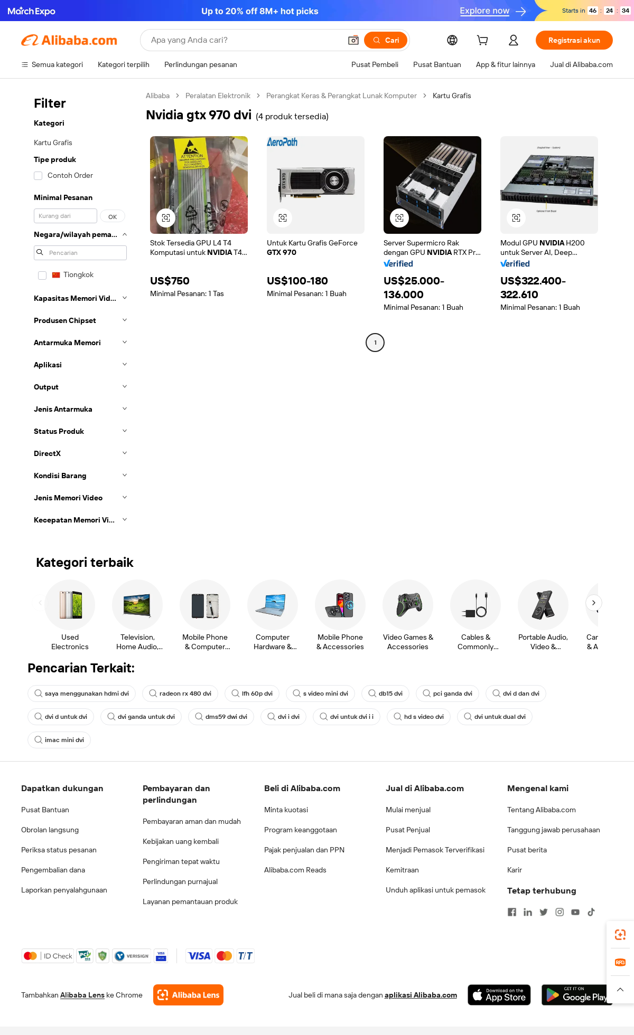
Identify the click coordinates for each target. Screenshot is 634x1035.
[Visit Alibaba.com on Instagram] (559, 912)
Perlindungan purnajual (180, 881)
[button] (353, 40)
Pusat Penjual (408, 829)
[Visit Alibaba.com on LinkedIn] (528, 912)
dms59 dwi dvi (221, 717)
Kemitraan (402, 870)
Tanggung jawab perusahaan (553, 829)
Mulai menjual (408, 809)
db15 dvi (385, 693)
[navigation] (80, 310)
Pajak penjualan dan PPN (304, 850)
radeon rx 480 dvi (180, 693)
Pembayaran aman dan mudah (192, 821)
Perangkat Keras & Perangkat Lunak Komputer (341, 95)
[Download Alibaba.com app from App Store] (499, 994)
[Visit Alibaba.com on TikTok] (591, 912)
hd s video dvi (419, 717)
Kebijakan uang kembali (181, 841)
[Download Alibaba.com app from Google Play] (577, 994)
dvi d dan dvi (515, 693)
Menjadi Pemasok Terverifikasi (435, 850)
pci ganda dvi (447, 693)
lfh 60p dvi (252, 693)
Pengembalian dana (53, 870)
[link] (620, 934)
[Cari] (385, 40)
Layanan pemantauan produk (190, 901)
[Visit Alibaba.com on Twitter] (543, 912)
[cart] (484, 41)
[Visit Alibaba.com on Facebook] (512, 912)
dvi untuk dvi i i (347, 717)
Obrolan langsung (50, 829)
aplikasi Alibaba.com (421, 995)
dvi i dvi (283, 717)
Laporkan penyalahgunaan (64, 890)
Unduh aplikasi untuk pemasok (436, 890)
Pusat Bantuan (45, 809)
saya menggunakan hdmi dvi (81, 693)
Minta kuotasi (286, 809)
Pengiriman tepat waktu (181, 861)
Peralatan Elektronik (217, 95)
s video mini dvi (320, 693)
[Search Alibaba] (245, 40)
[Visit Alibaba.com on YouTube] (575, 912)
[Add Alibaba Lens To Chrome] (188, 994)
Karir (514, 870)
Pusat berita (527, 850)
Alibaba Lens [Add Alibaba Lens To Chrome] (82, 995)
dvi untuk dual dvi (495, 717)
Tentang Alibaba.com (541, 809)
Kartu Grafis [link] (452, 95)
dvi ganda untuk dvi (141, 717)
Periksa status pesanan (59, 850)
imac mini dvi (59, 740)
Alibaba (158, 95)
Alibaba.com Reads (295, 870)
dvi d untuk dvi (60, 717)
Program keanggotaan (300, 829)
